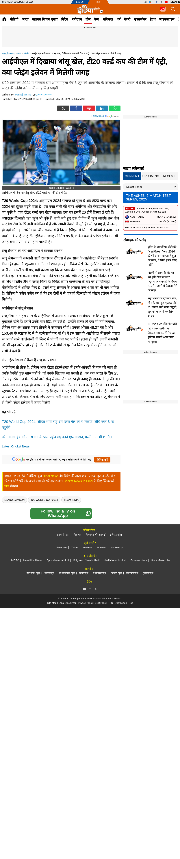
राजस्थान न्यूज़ (132, 573)
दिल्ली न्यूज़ (49, 573)
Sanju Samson (14, 499)
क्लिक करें (102, 459)
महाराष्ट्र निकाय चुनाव (44, 19)
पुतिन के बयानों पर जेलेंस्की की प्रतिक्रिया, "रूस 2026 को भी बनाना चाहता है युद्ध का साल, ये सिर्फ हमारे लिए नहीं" (162, 256)
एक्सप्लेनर (140, 19)
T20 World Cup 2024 (44, 499)
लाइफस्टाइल (166, 19)
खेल (88, 19)
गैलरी (127, 19)
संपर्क (59, 534)
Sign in (175, 1)
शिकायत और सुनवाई (95, 534)
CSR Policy (101, 603)
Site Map (51, 603)
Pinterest (101, 547)
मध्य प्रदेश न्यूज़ (99, 573)
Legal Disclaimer (67, 603)
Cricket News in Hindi (78, 481)
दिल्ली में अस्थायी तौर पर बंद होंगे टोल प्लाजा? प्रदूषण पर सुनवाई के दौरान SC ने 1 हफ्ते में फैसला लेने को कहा (162, 281)
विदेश (64, 19)
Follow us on (106, 115)
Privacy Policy (85, 603)
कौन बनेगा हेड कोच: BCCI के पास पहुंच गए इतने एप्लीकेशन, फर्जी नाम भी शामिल (57, 437)
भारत (25, 19)
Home (4, 19)
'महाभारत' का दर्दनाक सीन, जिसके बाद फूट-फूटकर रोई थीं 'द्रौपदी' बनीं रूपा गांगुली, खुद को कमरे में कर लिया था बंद (162, 307)
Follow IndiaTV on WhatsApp (66, 513)
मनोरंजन (77, 19)
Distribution (121, 603)
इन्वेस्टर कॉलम (116, 534)
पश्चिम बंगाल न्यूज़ (67, 573)
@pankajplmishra (43, 94)
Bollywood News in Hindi (86, 560)
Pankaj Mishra (23, 94)
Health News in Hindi (115, 560)
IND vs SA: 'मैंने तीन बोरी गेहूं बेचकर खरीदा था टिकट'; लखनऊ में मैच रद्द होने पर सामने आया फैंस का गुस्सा (162, 332)
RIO (111, 603)
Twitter (74, 547)
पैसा (96, 19)
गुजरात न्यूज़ (148, 573)
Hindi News (50, 476)
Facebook (61, 547)
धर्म (118, 19)
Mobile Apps (117, 547)
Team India (71, 499)
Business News (139, 560)
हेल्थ (153, 19)
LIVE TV (14, 560)
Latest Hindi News (32, 560)
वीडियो (14, 19)
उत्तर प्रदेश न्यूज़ (33, 573)
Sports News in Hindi (58, 560)
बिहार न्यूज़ (83, 573)
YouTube (87, 547)
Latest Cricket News (16, 446)
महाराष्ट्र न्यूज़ (116, 573)
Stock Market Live (160, 560)
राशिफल (108, 19)
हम (67, 534)
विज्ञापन (77, 534)
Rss (131, 603)
